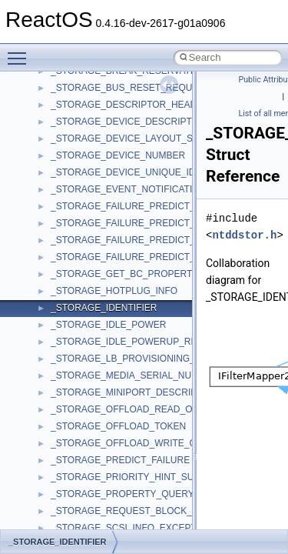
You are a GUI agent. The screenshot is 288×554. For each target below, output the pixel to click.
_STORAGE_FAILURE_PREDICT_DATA (134, 206)
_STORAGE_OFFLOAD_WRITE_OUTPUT (139, 443)
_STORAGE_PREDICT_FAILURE (120, 460)
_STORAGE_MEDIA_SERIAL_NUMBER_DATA (149, 375)
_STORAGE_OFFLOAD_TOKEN (118, 426)
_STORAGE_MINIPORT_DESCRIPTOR (133, 392)
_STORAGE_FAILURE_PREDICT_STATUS (140, 240)
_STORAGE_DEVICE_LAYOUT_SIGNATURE (145, 138)
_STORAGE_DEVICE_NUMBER (118, 155)
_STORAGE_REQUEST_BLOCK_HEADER (140, 511)
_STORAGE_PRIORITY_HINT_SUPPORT (138, 477)
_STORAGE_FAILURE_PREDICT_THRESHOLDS (154, 257)
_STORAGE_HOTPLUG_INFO (114, 290)
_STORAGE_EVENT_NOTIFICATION (128, 189)
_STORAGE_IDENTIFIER (104, 307)
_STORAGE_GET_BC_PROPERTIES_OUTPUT (150, 274)
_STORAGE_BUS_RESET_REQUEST (130, 87)
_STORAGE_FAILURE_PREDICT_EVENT (138, 223)
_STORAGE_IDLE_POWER (109, 324)
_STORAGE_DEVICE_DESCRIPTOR (128, 121)
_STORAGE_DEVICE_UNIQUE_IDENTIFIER (144, 172)
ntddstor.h (244, 235)
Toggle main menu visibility (21, 51)
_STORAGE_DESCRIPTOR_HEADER (130, 104)
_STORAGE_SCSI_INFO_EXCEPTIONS (135, 527)
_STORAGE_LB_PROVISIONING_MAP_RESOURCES (165, 358)
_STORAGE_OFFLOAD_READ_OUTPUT (137, 409)
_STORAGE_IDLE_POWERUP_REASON (137, 341)
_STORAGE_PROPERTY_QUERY (122, 494)
